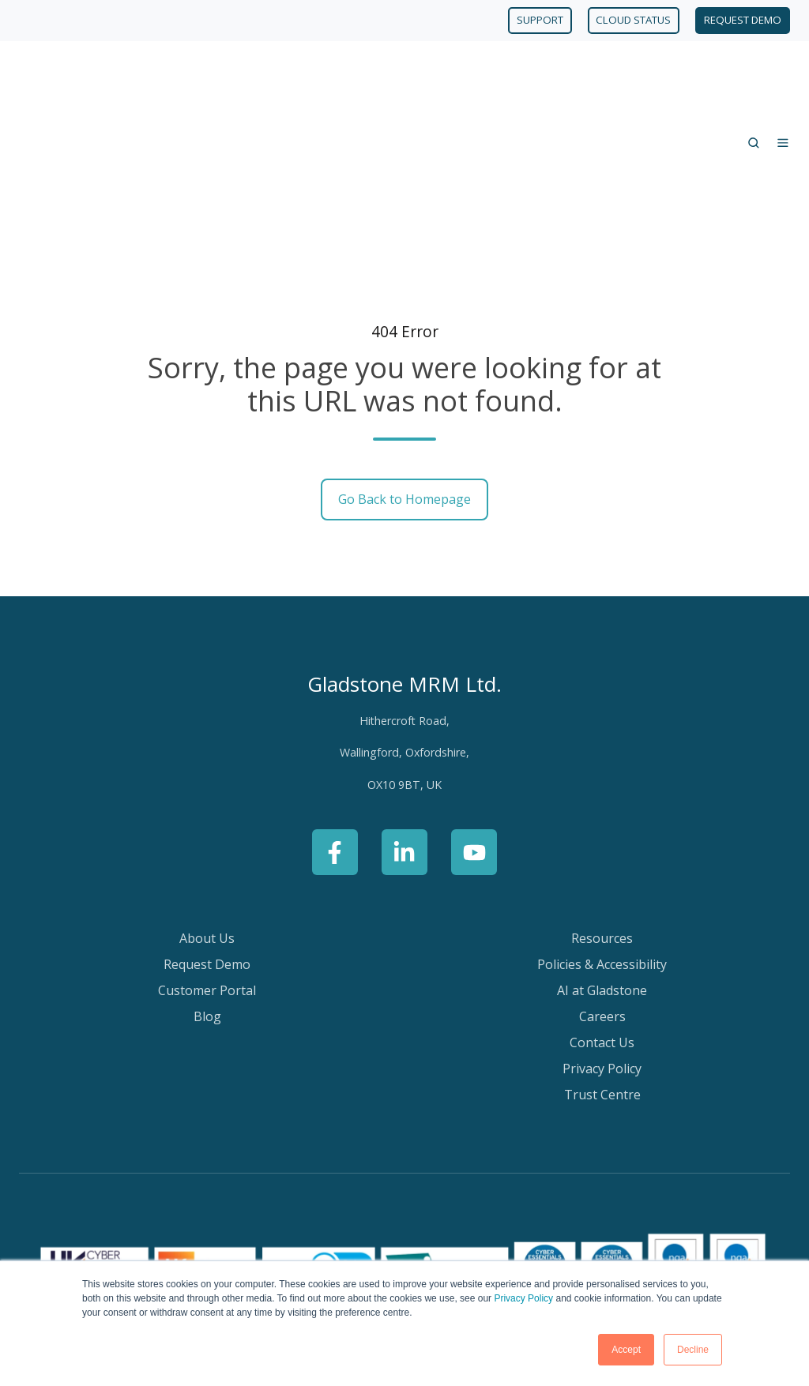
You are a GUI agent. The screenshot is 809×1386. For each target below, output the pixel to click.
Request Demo (207, 833)
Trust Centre (602, 963)
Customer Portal (207, 859)
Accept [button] (626, 1349)
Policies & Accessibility (602, 833)
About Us (207, 807)
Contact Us (602, 911)
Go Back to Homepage (404, 368)
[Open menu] (783, 77)
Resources (602, 807)
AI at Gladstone (602, 859)
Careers (602, 885)
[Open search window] (754, 77)
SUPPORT (540, 20)
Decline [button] (693, 1349)
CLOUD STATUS (633, 20)
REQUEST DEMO (742, 20)
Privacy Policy (523, 1298)
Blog (207, 885)
